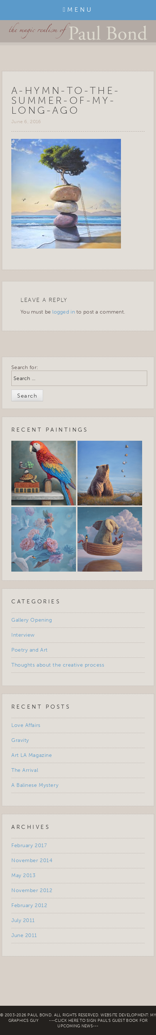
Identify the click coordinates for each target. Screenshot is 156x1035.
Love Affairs (26, 725)
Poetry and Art (29, 650)
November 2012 (31, 890)
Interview (23, 635)
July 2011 (23, 920)
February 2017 (29, 845)
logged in (63, 312)
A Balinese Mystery (34, 785)
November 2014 (31, 860)
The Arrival (24, 770)
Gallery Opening (31, 620)
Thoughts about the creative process (57, 665)
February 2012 (29, 905)
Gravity (20, 740)
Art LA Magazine (31, 755)
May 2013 (23, 875)
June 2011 (24, 935)
